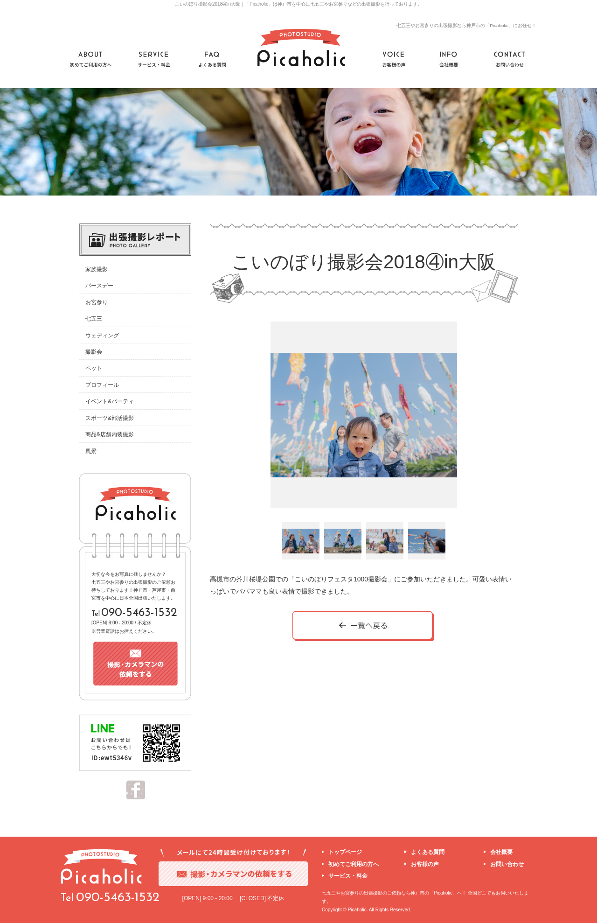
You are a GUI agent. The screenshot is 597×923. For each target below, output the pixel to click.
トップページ (345, 852)
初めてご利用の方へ (353, 864)
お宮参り (96, 302)
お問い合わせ (507, 864)
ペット (93, 368)
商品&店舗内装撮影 (109, 434)
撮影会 (93, 352)
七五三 (93, 318)
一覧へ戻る (363, 626)
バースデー (99, 285)
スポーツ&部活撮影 (109, 418)
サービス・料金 (348, 876)
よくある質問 (427, 852)
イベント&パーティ (109, 401)
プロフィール (102, 385)
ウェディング (102, 335)
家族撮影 (96, 269)
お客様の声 (425, 864)
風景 (91, 451)
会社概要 (501, 852)
